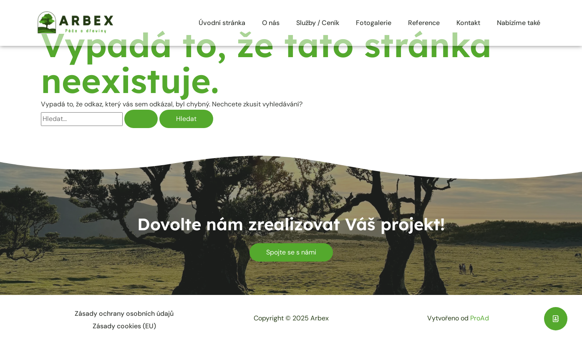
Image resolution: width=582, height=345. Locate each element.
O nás (271, 22)
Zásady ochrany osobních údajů (124, 313)
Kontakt (468, 22)
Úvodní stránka (222, 22)
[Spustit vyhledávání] (141, 119)
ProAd (479, 318)
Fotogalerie (373, 22)
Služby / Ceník (317, 22)
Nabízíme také (518, 22)
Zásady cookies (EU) (124, 326)
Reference (424, 22)
